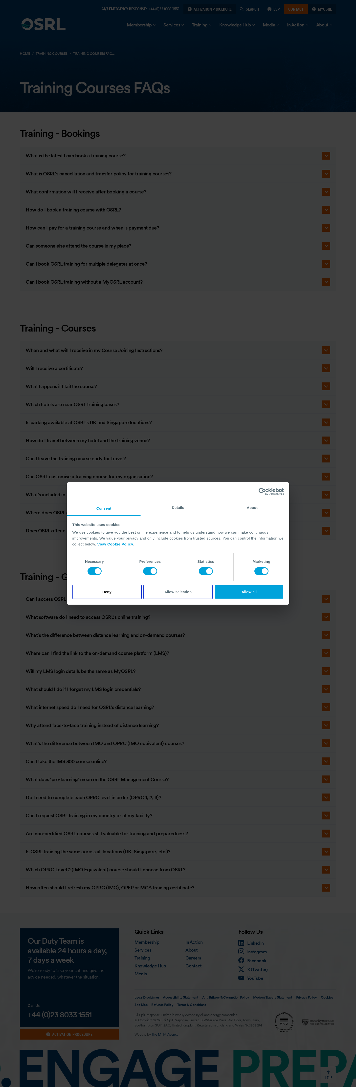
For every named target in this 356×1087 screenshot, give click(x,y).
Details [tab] (178, 507)
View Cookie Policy (115, 544)
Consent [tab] (103, 508)
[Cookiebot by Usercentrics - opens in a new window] (262, 491)
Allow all (249, 592)
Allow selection (178, 592)
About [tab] (252, 507)
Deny (106, 592)
